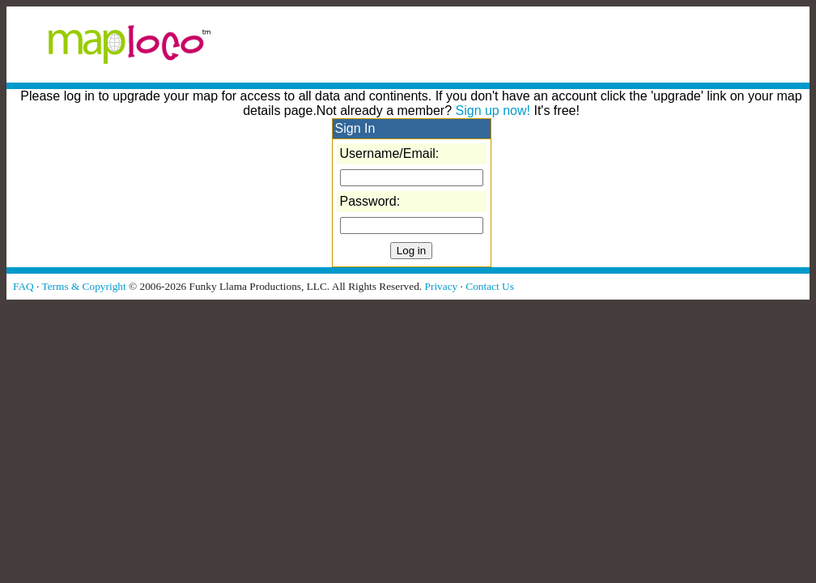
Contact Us (489, 286)
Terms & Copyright (83, 286)
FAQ (23, 286)
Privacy (441, 286)
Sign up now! (493, 110)
